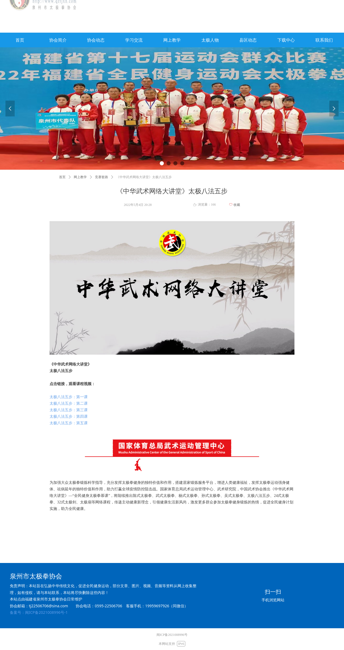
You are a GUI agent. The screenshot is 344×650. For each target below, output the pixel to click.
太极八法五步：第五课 (69, 423)
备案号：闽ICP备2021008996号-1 (39, 612)
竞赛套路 (101, 177)
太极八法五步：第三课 (69, 410)
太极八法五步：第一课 (69, 397)
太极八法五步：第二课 (69, 403)
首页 (62, 177)
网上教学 (80, 177)
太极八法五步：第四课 (69, 416)
